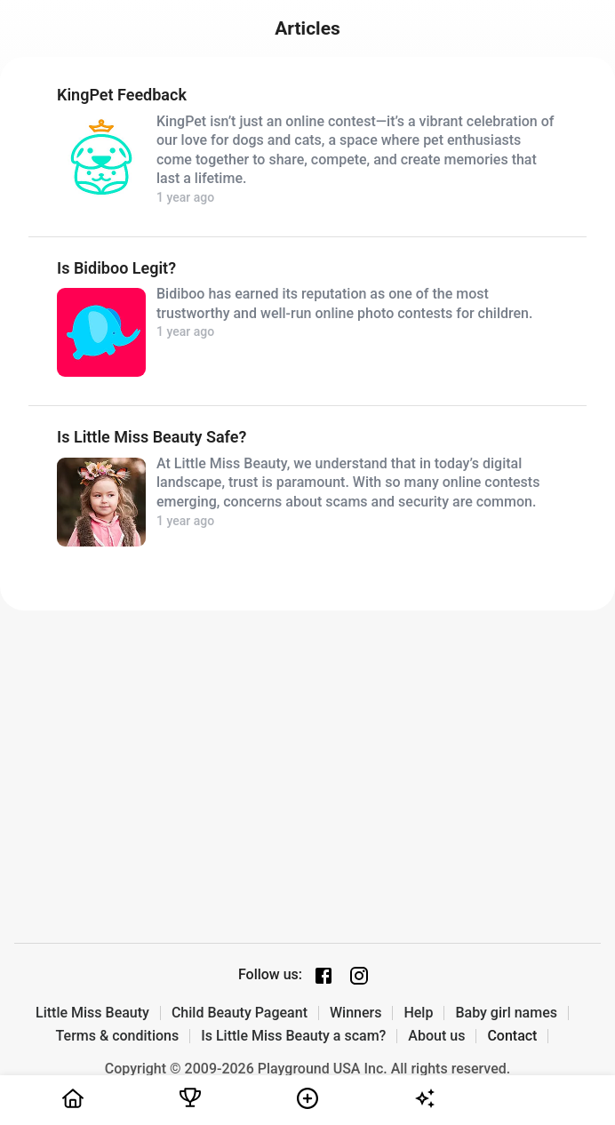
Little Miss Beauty (92, 1013)
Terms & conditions (118, 1036)
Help (418, 1013)
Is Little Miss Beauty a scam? (293, 1036)
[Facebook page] (323, 975)
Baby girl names (506, 1013)
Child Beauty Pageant (240, 1013)
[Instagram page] (359, 975)
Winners (355, 1013)
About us (436, 1036)
